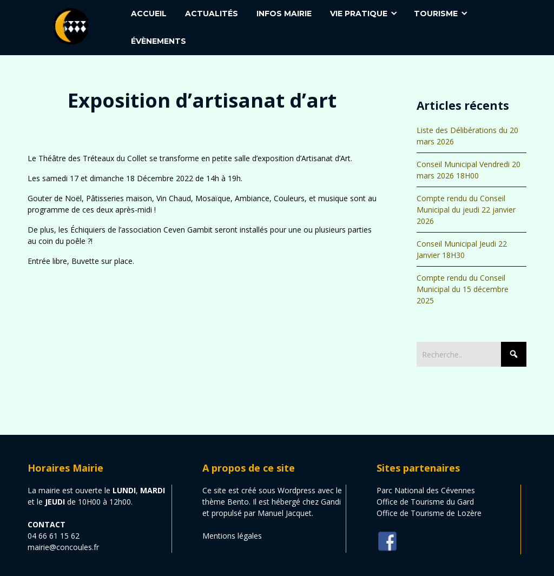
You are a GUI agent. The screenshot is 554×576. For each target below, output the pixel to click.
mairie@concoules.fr (63, 547)
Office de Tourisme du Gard (425, 501)
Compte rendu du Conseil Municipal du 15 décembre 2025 (463, 289)
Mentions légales (232, 536)
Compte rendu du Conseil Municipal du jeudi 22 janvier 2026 (466, 209)
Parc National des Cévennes (426, 490)
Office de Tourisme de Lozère (429, 513)
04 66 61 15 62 (54, 536)
